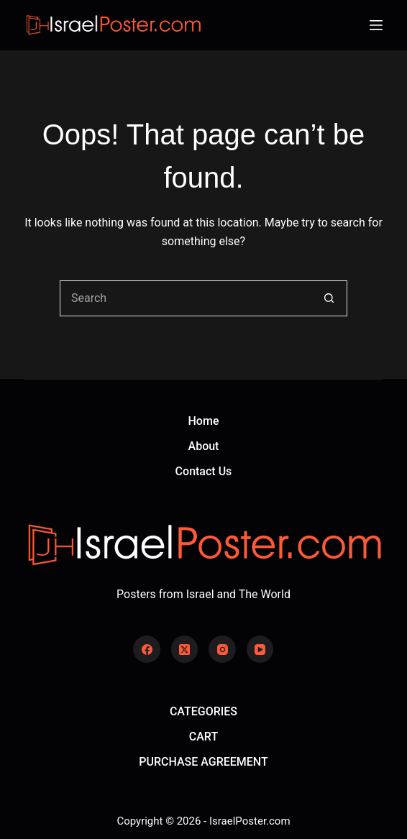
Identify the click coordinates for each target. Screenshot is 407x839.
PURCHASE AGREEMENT (203, 762)
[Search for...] (185, 298)
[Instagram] (222, 649)
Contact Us (203, 471)
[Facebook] (146, 649)
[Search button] (329, 298)
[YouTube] (260, 649)
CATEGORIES (203, 711)
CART (203, 736)
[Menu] (376, 25)
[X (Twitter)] (184, 649)
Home (203, 421)
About (203, 446)
